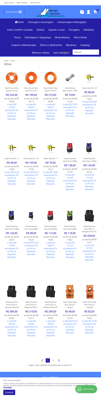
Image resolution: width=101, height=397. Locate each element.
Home (20, 22)
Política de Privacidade (38, 359)
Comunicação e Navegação (71, 22)
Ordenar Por (66, 52)
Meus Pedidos (22, 2)
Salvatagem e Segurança (38, 37)
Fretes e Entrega (35, 348)
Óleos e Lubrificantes (51, 45)
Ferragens (74, 29)
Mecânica (71, 45)
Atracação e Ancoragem (40, 22)
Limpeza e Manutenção (23, 45)
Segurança (32, 353)
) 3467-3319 (60, 339)
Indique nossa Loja (12, 353)
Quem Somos (9, 2)
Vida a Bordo (80, 37)
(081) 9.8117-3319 (60, 343)
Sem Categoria (61, 52)
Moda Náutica (62, 37)
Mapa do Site (10, 345)
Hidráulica (88, 29)
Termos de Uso (35, 345)
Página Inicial (10, 339)
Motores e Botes (40, 52)
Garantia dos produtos (38, 351)
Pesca (17, 37)
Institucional (11, 335)
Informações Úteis (35, 337)
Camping (85, 45)
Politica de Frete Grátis (38, 356)
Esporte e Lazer (56, 29)
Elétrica (40, 29)
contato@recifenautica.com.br (66, 358)
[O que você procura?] (20, 12)
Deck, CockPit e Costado (20, 29)
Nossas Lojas (10, 350)
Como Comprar (35, 343)
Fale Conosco (35, 2)
